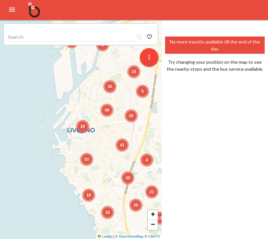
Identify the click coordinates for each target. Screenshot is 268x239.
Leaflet (105, 236)
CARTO (154, 236)
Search (15, 37)
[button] (82, 126)
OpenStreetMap (131, 236)
